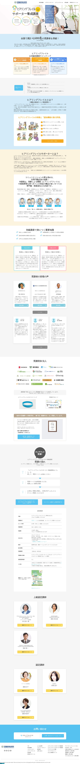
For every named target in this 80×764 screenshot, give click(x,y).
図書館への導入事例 (69, 754)
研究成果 (66, 2)
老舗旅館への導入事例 (69, 752)
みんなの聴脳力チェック (52, 752)
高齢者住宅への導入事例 (69, 750)
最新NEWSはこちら (18, 88)
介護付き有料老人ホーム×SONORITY (72, 749)
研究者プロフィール (74, 2)
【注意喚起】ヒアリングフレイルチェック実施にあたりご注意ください (38, 87)
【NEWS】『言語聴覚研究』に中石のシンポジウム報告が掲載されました (38, 84)
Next (79, 18)
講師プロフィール (25, 625)
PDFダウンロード (36, 588)
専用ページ (34, 520)
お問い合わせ (39, 750)
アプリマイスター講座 (52, 749)
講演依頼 (39, 749)
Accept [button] (3, 763)
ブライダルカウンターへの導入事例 (71, 755)
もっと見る (40, 312)
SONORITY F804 (68, 747)
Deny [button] (1, 763)
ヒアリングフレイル (59, 2)
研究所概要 (41, 2)
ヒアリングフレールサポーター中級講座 (55, 747)
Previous (1, 18)
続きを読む (21, 305)
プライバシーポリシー (41, 747)
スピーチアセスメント (52, 750)
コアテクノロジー (49, 2)
